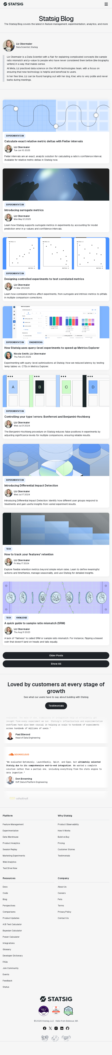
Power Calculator (11, 937)
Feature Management (13, 824)
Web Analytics (9, 862)
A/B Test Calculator (12, 924)
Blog (5, 899)
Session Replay (10, 849)
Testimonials (56, 705)
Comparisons (9, 912)
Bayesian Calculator (12, 930)
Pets (60, 899)
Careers (62, 893)
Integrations (8, 943)
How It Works (64, 830)
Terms (61, 905)
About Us (62, 887)
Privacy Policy (64, 912)
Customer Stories (66, 849)
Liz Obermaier (24, 43)
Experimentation (11, 830)
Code (5, 893)
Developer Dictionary (13, 955)
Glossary (7, 949)
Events (6, 974)
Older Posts (56, 655)
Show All (56, 663)
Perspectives (9, 905)
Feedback (7, 980)
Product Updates (11, 918)
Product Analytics (11, 843)
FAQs (5, 962)
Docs (5, 887)
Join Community (10, 968)
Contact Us (63, 918)
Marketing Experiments (14, 855)
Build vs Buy (63, 837)
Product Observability (68, 824)
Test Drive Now (10, 868)
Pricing (61, 843)
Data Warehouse (10, 837)
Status (6, 987)
